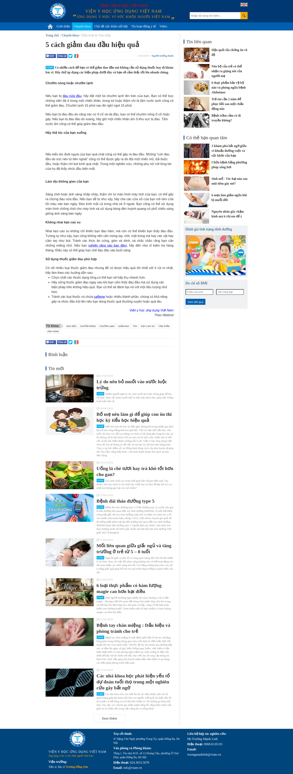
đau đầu (71, 326)
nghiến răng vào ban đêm (107, 245)
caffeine (99, 296)
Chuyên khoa (82, 26)
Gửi (50, 55)
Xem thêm (109, 718)
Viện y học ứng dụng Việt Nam (151, 310)
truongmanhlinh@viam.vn (204, 754)
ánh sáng (53, 331)
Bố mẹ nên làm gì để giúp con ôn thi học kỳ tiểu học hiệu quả (134, 417)
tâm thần (164, 326)
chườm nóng (88, 326)
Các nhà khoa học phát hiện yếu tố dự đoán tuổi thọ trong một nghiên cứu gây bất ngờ (133, 681)
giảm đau (123, 326)
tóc (135, 326)
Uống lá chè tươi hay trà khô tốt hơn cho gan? (135, 471)
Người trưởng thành (163, 55)
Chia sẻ (62, 56)
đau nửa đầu (72, 96)
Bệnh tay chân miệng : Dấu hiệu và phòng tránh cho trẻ (133, 628)
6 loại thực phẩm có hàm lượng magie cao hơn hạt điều (129, 588)
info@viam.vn (132, 767)
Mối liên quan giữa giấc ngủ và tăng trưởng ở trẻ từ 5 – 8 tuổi (134, 548)
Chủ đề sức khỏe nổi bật (111, 26)
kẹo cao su (148, 326)
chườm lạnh (107, 326)
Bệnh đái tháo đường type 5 (126, 501)
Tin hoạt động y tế (143, 26)
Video (163, 26)
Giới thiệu (63, 26)
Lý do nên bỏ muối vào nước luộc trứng (132, 384)
